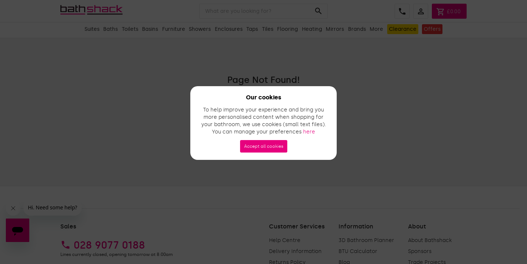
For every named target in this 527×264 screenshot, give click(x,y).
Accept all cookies (263, 146)
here (309, 132)
